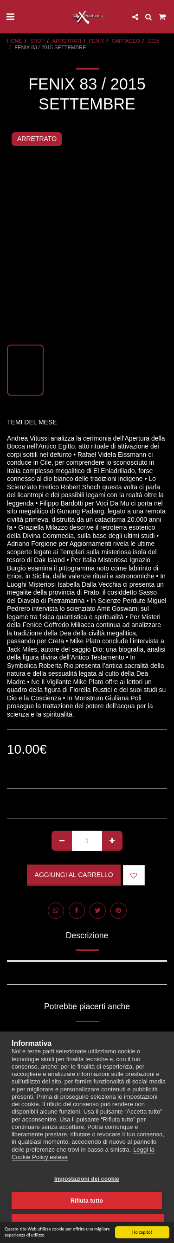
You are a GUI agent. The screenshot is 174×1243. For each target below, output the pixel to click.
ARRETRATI (67, 41)
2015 (153, 41)
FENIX (96, 41)
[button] (10, 16)
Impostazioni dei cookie (86, 1179)
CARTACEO (126, 41)
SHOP (37, 41)
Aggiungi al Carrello (74, 874)
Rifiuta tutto (87, 1201)
